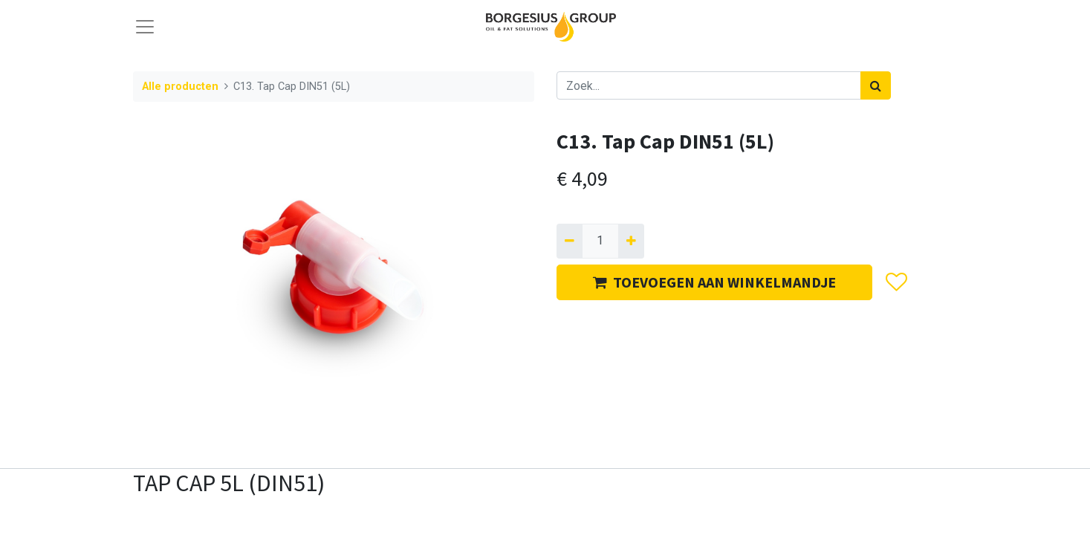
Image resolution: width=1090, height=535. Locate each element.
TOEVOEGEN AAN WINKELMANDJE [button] (714, 282)
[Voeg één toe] (631, 241)
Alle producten (180, 86)
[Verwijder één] (570, 241)
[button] (896, 282)
